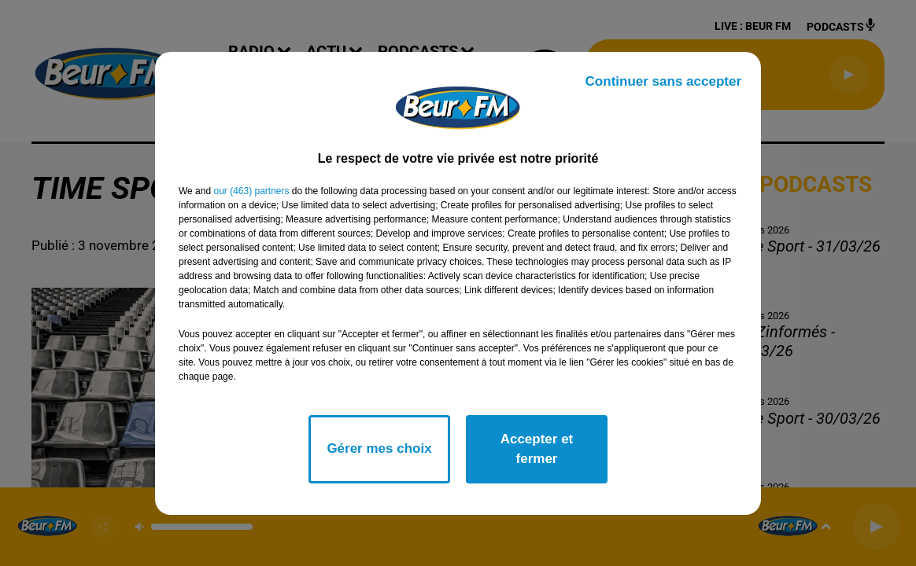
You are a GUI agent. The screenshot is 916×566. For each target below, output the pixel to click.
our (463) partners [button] (251, 191)
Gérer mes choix (379, 448)
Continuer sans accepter (663, 81)
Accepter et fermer (537, 449)
